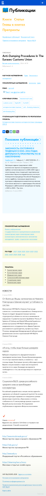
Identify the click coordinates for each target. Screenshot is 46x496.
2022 (36, 251)
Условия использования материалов (15, 478)
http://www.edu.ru (9, 453)
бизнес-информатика (12, 229)
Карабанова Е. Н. (10, 160)
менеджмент (9, 239)
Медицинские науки (14, 275)
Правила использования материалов (14, 41)
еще (23, 254)
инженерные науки (27, 234)
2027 (15, 251)
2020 (11, 254)
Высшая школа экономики (11, 63)
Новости (7, 291)
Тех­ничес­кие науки (14, 282)
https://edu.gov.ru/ (10, 445)
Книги (7, 19)
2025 (23, 251)
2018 (19, 254)
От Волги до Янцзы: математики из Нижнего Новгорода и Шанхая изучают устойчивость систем (22, 302)
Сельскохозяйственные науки (18, 277)
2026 (19, 251)
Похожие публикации (22, 139)
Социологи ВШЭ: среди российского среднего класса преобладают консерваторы (19, 384)
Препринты (11, 30)
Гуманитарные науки (14, 270)
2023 (32, 251)
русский (11, 88)
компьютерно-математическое (16, 236)
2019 (15, 254)
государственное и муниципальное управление (22, 232)
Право (26, 76)
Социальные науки (14, 280)
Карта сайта (6, 491)
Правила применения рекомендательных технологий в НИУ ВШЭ (22, 486)
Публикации (22, 10)
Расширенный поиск (27, 37)
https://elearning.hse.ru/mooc (14, 462)
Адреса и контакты (24, 474)
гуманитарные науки (12, 234)
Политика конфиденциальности (13, 481)
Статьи (19, 19)
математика (32, 236)
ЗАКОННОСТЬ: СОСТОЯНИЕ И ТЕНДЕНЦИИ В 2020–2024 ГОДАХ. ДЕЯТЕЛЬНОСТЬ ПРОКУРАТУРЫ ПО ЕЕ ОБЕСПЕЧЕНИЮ (22, 152)
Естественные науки (14, 272)
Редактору (40, 493)
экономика (33, 239)
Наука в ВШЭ (31, 41)
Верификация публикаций (11, 37)
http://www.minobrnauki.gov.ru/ (14, 436)
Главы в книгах (13, 24)
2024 (27, 251)
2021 (6, 254)
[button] (6, 143)
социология (24, 239)
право (17, 239)
